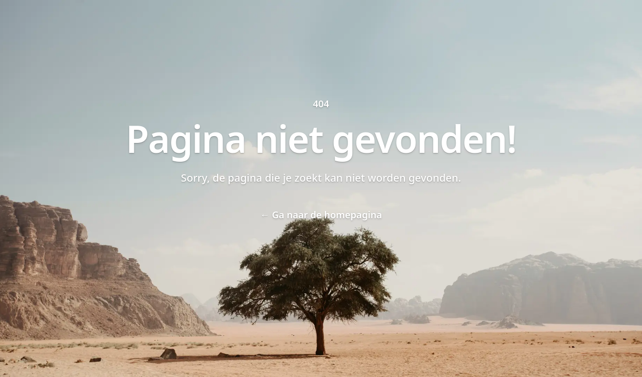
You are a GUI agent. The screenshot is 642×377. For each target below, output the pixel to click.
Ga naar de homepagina (321, 214)
